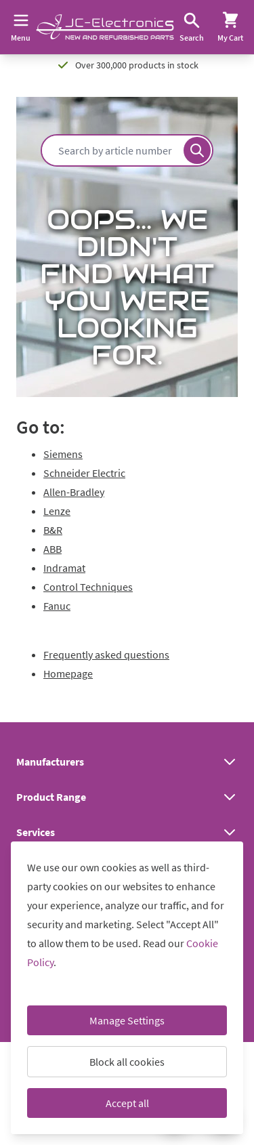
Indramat (64, 568)
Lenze (56, 511)
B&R (52, 530)
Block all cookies (127, 1061)
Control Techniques (88, 587)
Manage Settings (127, 1020)
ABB (52, 549)
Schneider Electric (84, 473)
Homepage (68, 673)
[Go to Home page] (105, 27)
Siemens (63, 454)
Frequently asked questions (106, 654)
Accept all (127, 1103)
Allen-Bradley (73, 492)
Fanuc (56, 605)
